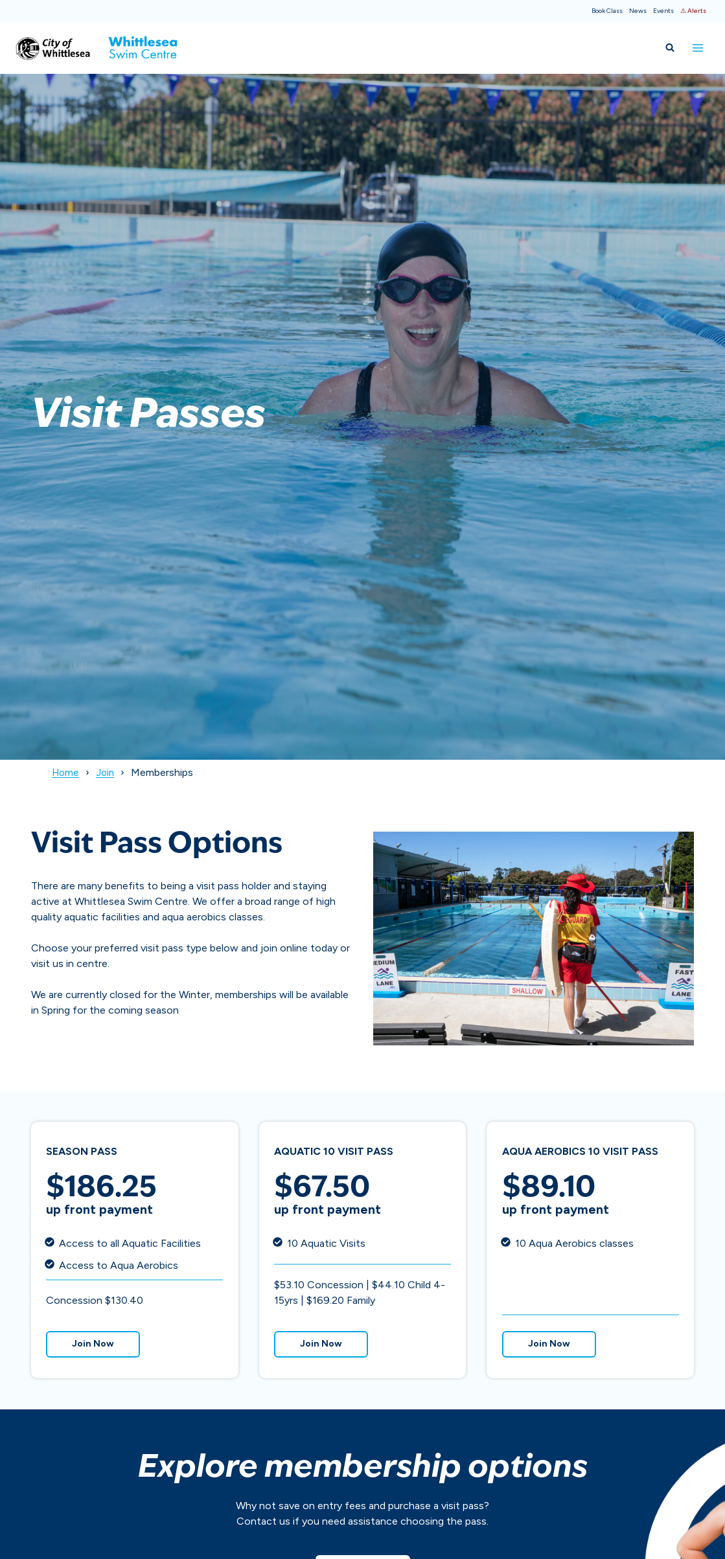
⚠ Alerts (693, 10)
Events (663, 10)
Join (107, 772)
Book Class (607, 10)
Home (66, 772)
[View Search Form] (670, 48)
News (638, 10)
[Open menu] (697, 48)
